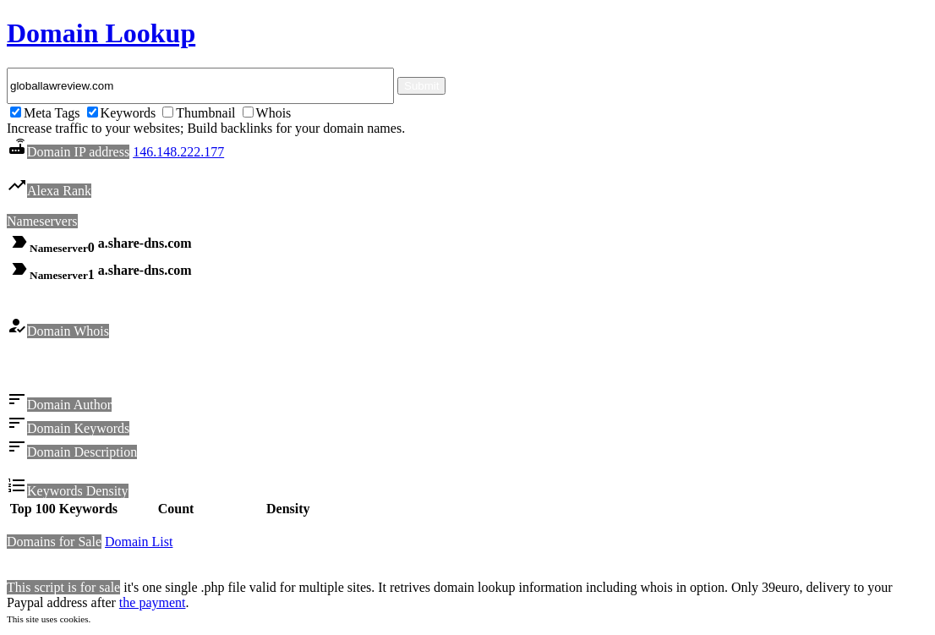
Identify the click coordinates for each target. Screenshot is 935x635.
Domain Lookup (101, 33)
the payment (152, 605)
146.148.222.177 (178, 152)
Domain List (138, 544)
